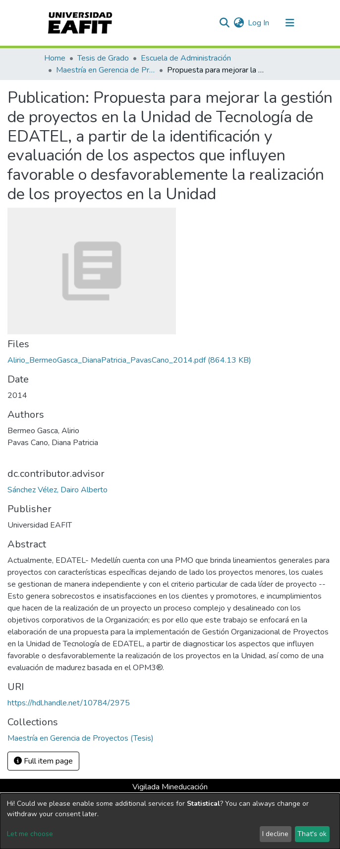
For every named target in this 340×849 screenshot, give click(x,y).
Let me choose (30, 834)
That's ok (312, 834)
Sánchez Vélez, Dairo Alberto (57, 489)
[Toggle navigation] (290, 23)
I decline (275, 834)
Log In (259, 22)
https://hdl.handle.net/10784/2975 (68, 702)
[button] (238, 23)
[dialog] (170, 821)
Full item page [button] (43, 761)
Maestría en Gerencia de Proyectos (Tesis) (105, 70)
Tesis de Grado (103, 58)
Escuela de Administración (186, 58)
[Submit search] (224, 23)
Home (54, 58)
